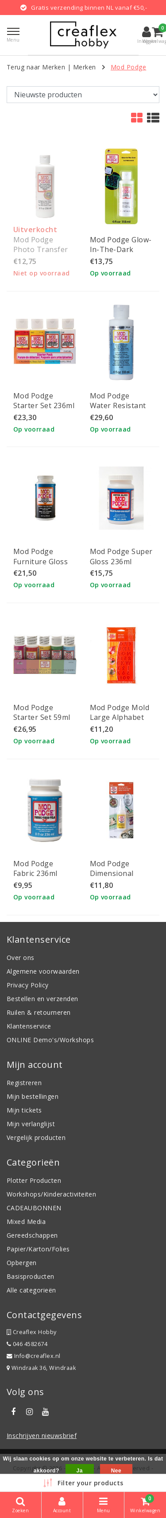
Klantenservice (29, 1026)
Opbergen (22, 1262)
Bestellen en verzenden (42, 998)
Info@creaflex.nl (34, 1356)
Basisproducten (30, 1276)
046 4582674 (27, 1344)
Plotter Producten (34, 1180)
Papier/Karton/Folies (38, 1249)
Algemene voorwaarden (43, 971)
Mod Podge (128, 67)
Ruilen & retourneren (39, 1012)
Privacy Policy (28, 985)
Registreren (24, 1082)
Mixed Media (26, 1221)
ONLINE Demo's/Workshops (50, 1040)
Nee (116, 1471)
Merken (84, 67)
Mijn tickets (24, 1110)
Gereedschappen (32, 1235)
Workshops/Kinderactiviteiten (51, 1194)
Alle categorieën (31, 1290)
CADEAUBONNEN (34, 1208)
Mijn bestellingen (32, 1096)
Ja (80, 1471)
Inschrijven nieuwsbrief (42, 1435)
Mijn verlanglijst (31, 1124)
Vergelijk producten (36, 1137)
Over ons (21, 957)
